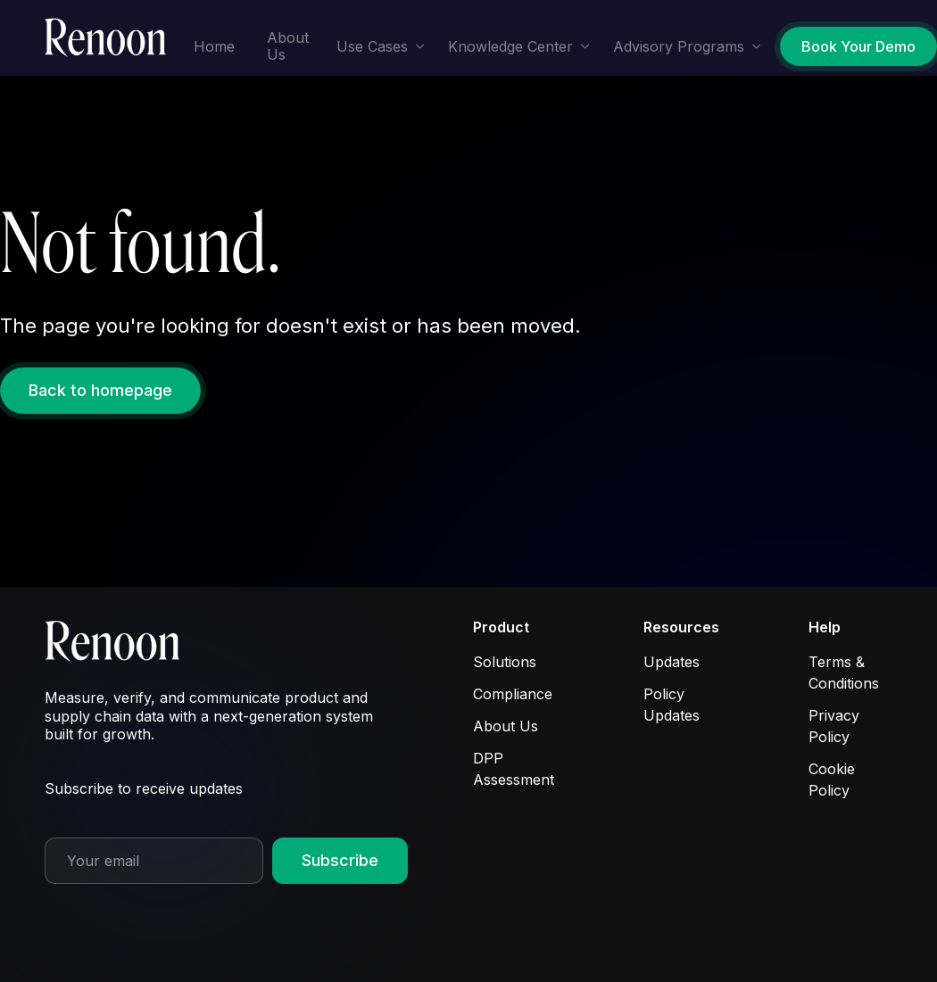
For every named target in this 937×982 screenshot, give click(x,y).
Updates (671, 662)
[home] (111, 38)
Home (214, 46)
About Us (288, 46)
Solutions (504, 662)
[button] (380, 47)
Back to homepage (100, 390)
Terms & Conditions (843, 672)
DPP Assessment (513, 768)
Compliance (512, 694)
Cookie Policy (831, 779)
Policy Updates (671, 704)
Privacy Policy (833, 726)
